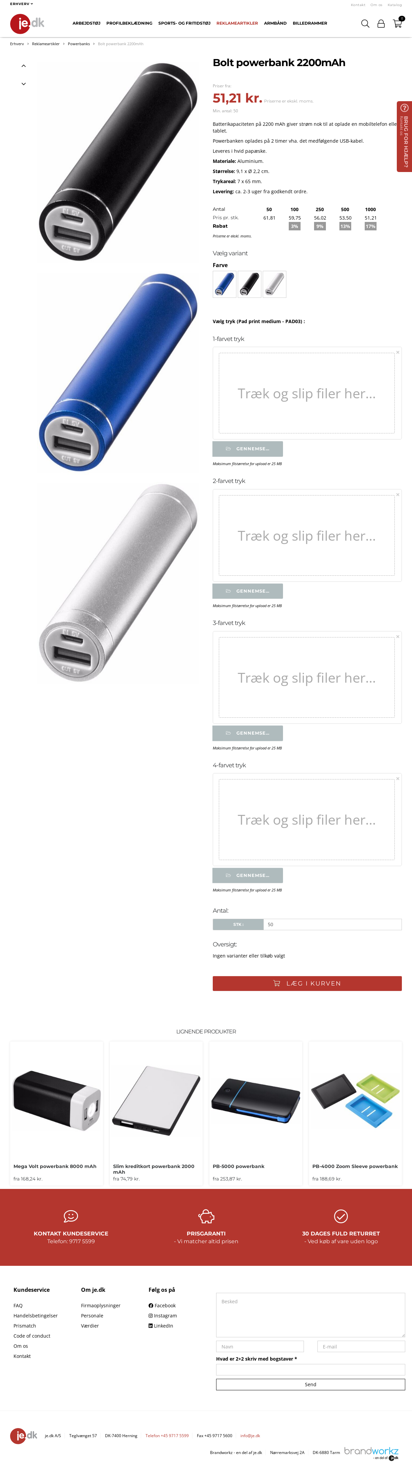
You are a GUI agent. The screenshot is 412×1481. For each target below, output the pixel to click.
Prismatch (25, 1328)
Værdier (90, 1328)
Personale (92, 1318)
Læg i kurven (307, 985)
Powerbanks (79, 43)
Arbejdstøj (86, 23)
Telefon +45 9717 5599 (167, 1439)
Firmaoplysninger (101, 1308)
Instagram (163, 1318)
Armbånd (275, 23)
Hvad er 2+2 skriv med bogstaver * (256, 1361)
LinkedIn (161, 1328)
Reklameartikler (237, 23)
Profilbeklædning (129, 23)
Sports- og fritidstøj (184, 23)
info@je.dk (250, 1439)
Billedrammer (310, 23)
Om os (376, 5)
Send (310, 1387)
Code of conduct (32, 1338)
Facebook (162, 1308)
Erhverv (17, 43)
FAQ (18, 1308)
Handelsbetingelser (36, 1318)
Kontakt (358, 5)
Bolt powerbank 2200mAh (121, 43)
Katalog (395, 5)
